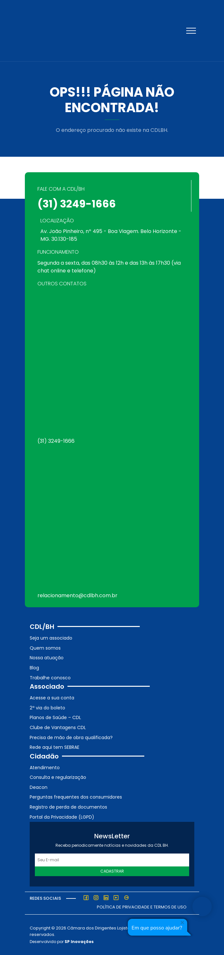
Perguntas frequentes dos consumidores (76, 797)
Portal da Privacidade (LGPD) (62, 817)
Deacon (38, 787)
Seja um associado (51, 638)
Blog (34, 667)
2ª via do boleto (47, 708)
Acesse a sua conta (52, 698)
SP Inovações (79, 941)
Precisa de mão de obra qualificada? (71, 737)
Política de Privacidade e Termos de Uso (142, 907)
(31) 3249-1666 (76, 203)
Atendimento (45, 767)
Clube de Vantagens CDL (58, 727)
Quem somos (45, 648)
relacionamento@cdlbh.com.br (77, 595)
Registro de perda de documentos (68, 807)
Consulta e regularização (58, 777)
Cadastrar (112, 871)
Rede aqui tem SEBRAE (54, 747)
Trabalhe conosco (50, 677)
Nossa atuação (47, 657)
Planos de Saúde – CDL (55, 717)
